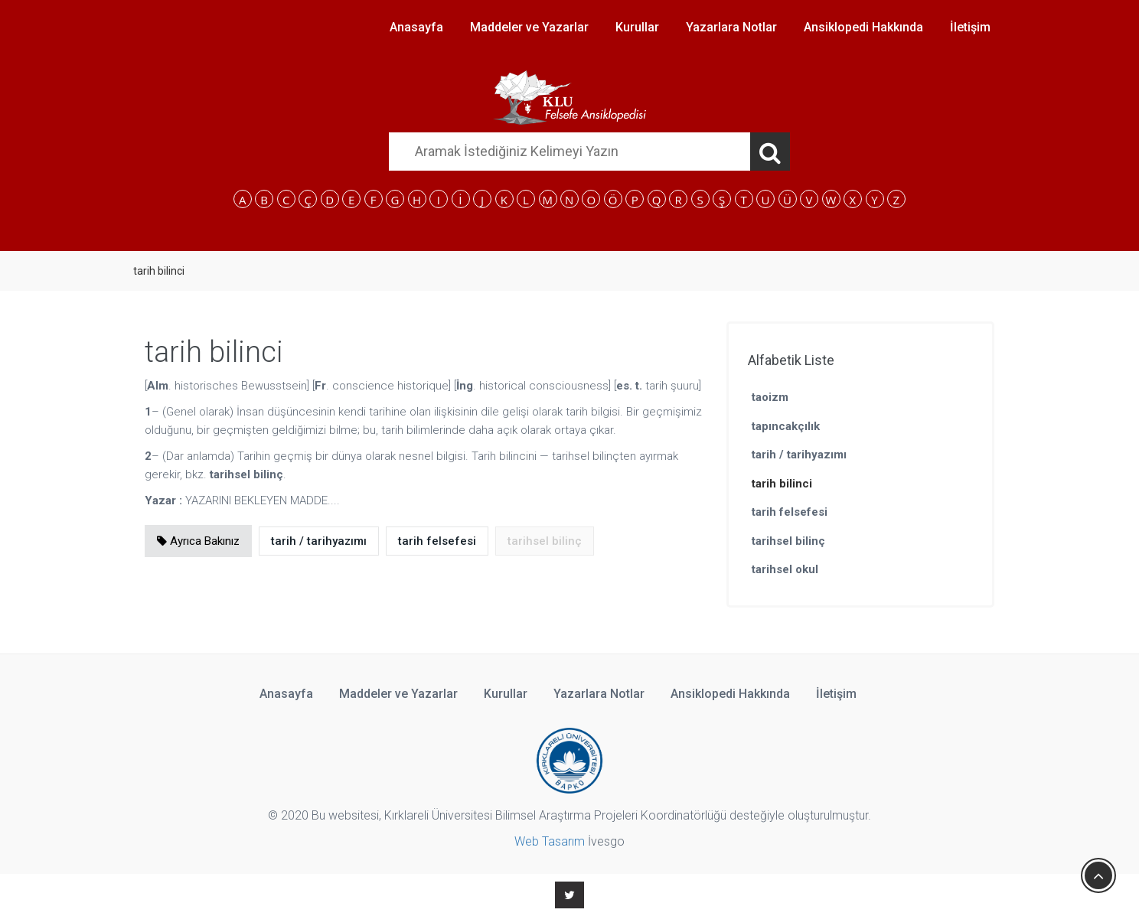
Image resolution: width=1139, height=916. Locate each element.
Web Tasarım (549, 841)
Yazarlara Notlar (731, 27)
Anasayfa (416, 27)
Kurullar (637, 27)
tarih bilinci (782, 484)
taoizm (770, 397)
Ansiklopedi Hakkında (863, 27)
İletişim (970, 27)
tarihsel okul (785, 569)
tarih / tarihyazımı (319, 541)
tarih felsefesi (437, 541)
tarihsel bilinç (788, 541)
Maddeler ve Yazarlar (529, 27)
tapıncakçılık (786, 426)
